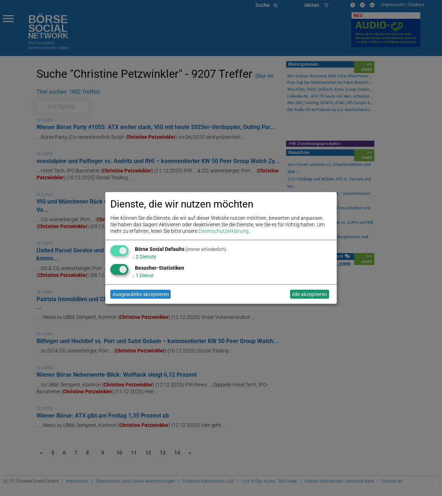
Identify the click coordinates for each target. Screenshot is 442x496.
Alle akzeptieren (309, 294)
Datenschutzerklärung (223, 231)
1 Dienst (143, 275)
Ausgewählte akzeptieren (140, 294)
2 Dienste (144, 257)
